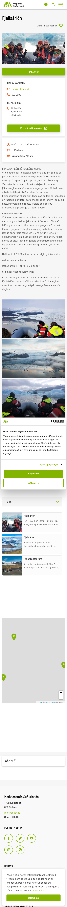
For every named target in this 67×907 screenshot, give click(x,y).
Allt (8, 502)
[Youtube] (31, 838)
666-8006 (16, 94)
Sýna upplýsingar (49, 464)
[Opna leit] (53, 4)
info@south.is (12, 812)
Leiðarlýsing (18, 150)
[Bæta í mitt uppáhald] (51, 25)
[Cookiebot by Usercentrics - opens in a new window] (51, 421)
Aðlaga (33, 483)
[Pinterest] (20, 849)
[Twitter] (20, 838)
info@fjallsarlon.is (21, 89)
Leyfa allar (33, 473)
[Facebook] (8, 838)
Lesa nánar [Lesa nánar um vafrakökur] (39, 890)
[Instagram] (8, 849)
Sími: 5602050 (12, 816)
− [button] (61, 697)
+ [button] (61, 693)
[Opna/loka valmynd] (60, 4)
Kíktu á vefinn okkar (31, 128)
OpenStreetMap (49, 702)
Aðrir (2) (10, 761)
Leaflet (39, 702)
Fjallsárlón (33, 71)
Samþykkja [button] (33, 897)
